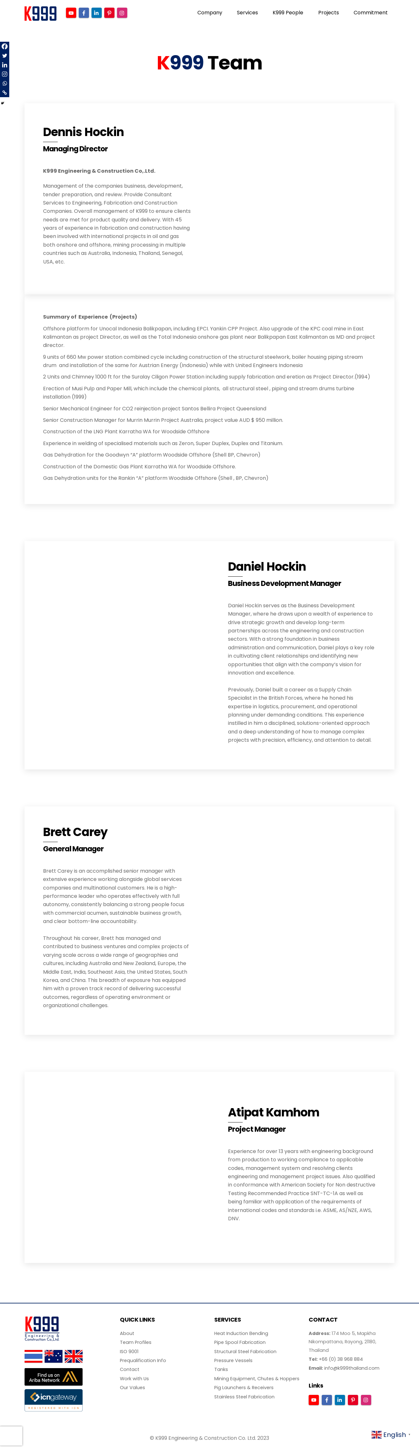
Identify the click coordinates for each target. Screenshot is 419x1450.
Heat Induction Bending (241, 1334)
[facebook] (84, 12)
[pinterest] (110, 12)
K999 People (288, 12)
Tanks (221, 1370)
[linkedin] (97, 12)
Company (209, 12)
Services (247, 12)
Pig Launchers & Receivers (244, 1388)
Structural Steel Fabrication (245, 1352)
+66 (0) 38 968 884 (341, 1360)
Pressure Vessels (233, 1361)
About (127, 1334)
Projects (328, 12)
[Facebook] (4, 46)
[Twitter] (4, 55)
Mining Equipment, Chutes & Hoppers (256, 1379)
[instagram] (122, 12)
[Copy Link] (4, 92)
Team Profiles (135, 1343)
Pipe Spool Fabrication (240, 1343)
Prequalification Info (143, 1361)
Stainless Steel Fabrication (244, 1397)
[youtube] (71, 12)
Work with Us (134, 1379)
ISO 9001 (129, 1352)
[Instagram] (4, 74)
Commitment (371, 12)
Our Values (132, 1388)
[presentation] (11, 1436)
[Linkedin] (4, 64)
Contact (129, 1370)
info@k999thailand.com (351, 1369)
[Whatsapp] (4, 83)
